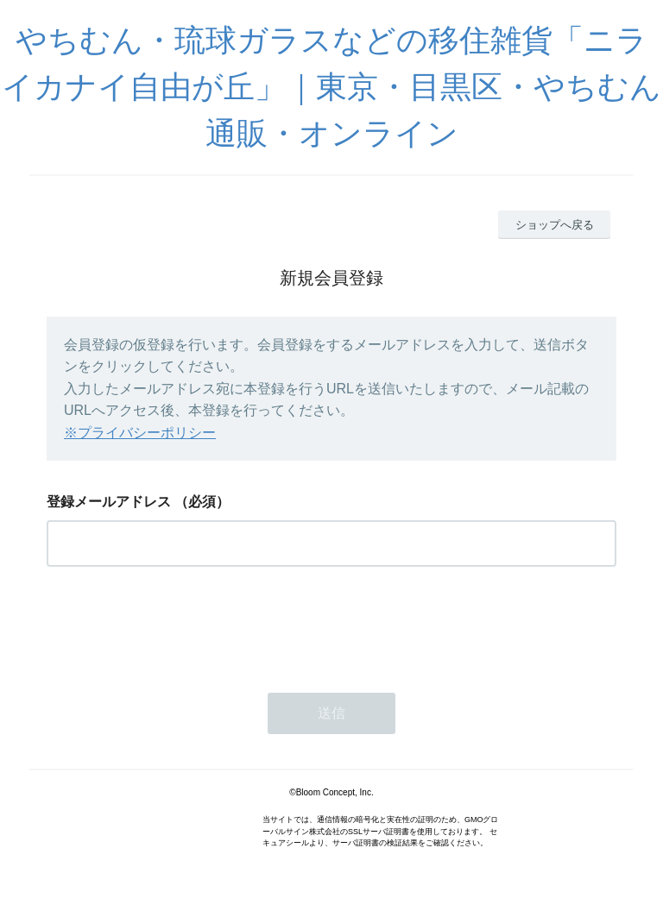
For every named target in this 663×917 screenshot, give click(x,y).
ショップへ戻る (554, 224)
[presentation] (178, 624)
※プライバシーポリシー (140, 432)
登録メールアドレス (109, 501)
